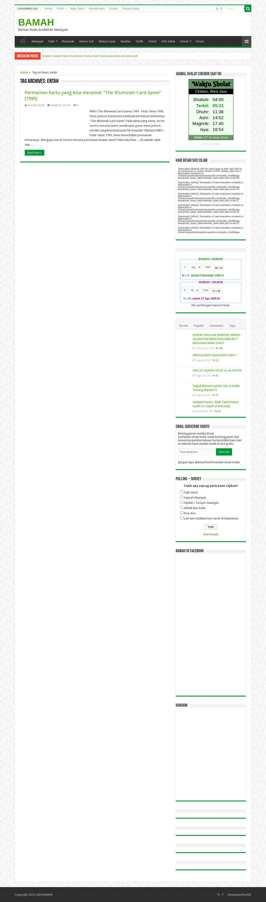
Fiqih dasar (191, 492)
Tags (232, 325)
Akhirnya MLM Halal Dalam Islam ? (215, 355)
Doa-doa (190, 513)
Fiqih (51, 41)
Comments (216, 325)
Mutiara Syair (107, 41)
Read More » (34, 152)
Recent (183, 325)
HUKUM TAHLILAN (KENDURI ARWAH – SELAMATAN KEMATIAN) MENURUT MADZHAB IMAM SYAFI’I (217, 339)
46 (219, 411)
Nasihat (125, 41)
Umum (184, 41)
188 (221, 348)
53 (217, 360)
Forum (113, 8)
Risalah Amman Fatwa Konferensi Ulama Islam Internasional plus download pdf (90, 56)
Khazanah (68, 41)
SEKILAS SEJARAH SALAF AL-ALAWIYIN (217, 370)
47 (217, 395)
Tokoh (152, 41)
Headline (55, 105)
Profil (60, 8)
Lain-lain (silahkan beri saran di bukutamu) (211, 518)
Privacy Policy (130, 8)
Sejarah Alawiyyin (195, 497)
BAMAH (36, 22)
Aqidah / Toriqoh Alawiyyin (201, 502)
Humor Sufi (86, 41)
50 (217, 375)
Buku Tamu (77, 8)
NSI (249, 894)
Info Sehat (168, 41)
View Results (211, 534)
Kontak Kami (97, 8)
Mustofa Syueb (36, 105)
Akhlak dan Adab (195, 508)
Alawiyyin (37, 41)
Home (48, 8)
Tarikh (139, 41)
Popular (199, 325)
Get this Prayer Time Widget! (211, 144)
